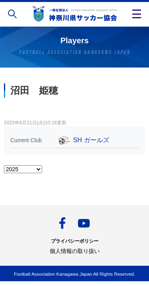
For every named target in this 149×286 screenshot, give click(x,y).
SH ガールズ (91, 140)
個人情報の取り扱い (75, 251)
